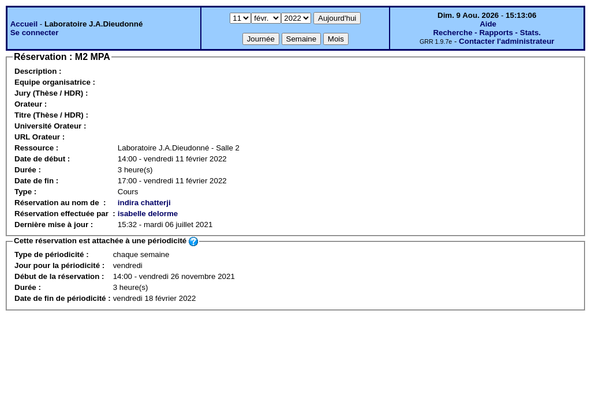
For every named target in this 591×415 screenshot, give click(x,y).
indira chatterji (144, 202)
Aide (488, 24)
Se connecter (34, 32)
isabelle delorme (148, 213)
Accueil (24, 24)
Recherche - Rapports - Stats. (487, 32)
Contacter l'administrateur (506, 41)
